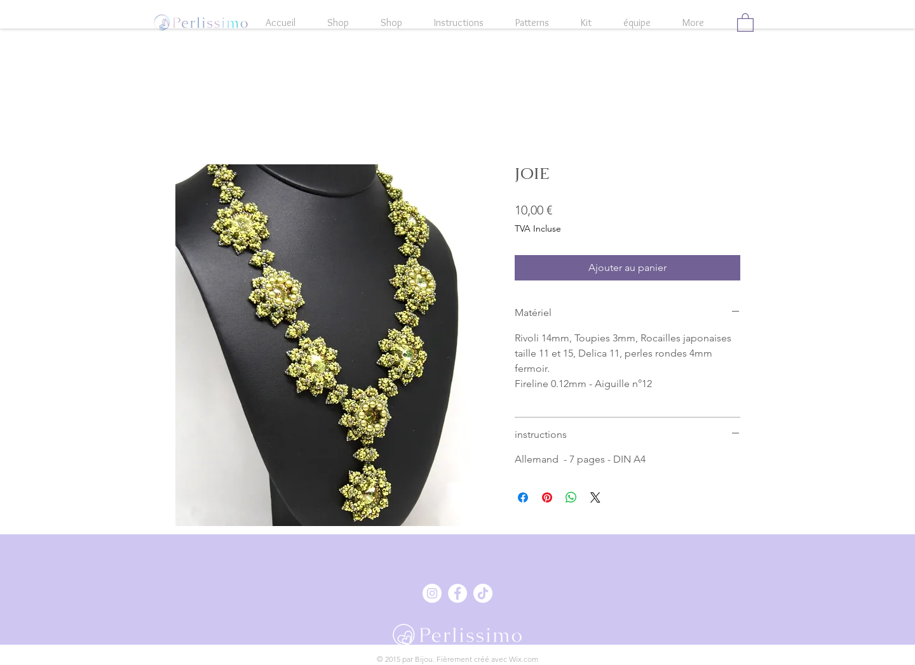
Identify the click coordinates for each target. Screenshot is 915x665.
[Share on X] (595, 497)
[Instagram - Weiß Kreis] (432, 593)
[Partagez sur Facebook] (523, 497)
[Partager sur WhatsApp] (571, 497)
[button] (745, 22)
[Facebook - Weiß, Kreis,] (457, 593)
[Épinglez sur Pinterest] (547, 497)
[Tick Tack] (482, 593)
